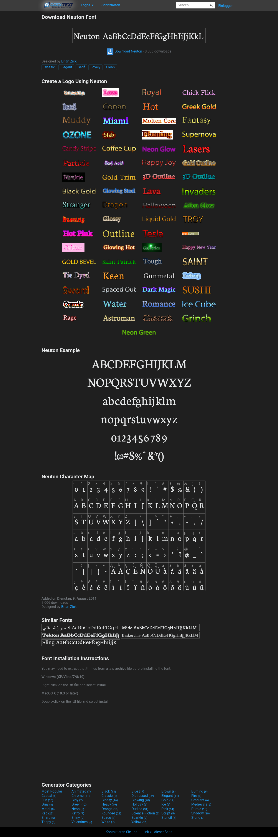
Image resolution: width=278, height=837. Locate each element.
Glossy (109, 800)
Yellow (139, 822)
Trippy (48, 822)
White (108, 822)
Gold (168, 800)
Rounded (111, 813)
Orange (110, 809)
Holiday (139, 804)
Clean (110, 67)
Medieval (201, 804)
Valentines (81, 822)
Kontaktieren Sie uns (121, 832)
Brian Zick (69, 61)
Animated (81, 791)
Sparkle (139, 818)
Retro (77, 813)
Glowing (140, 800)
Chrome (80, 796)
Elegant (66, 67)
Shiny (77, 818)
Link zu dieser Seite (157, 832)
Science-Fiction (145, 813)
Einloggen (225, 6)
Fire (196, 796)
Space (108, 818)
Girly (77, 800)
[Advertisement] (20, 79)
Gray (47, 804)
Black (108, 791)
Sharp (48, 818)
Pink (167, 809)
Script (168, 813)
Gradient (200, 800)
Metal (48, 809)
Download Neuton (124, 51)
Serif (81, 67)
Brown (168, 791)
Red (47, 813)
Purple (199, 809)
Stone (198, 818)
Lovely (95, 67)
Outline (139, 809)
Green (79, 804)
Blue (137, 791)
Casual (48, 796)
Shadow (200, 813)
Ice (165, 804)
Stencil (168, 818)
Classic (49, 67)
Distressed (142, 796)
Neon (77, 809)
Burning (199, 791)
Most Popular (51, 791)
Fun (47, 800)
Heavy (109, 804)
